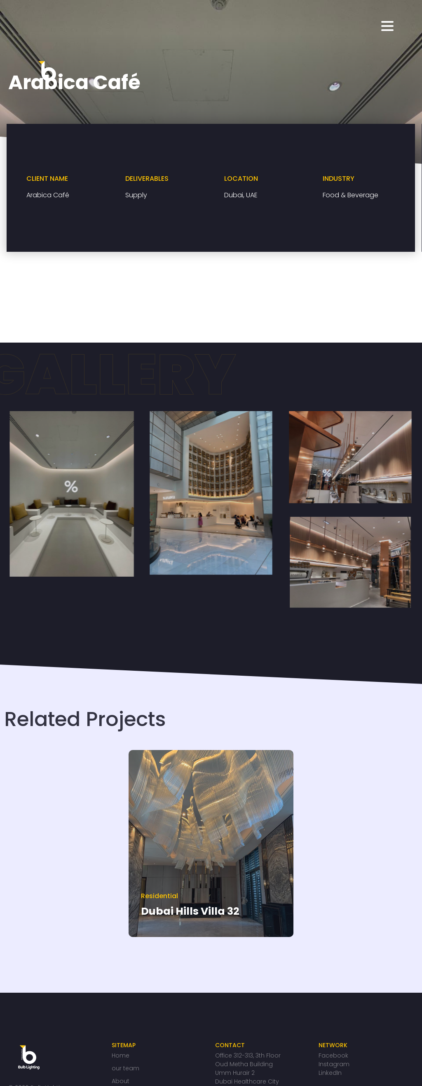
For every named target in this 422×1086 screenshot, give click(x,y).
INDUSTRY (338, 178)
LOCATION (241, 178)
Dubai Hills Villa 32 (190, 911)
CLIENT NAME (47, 178)
